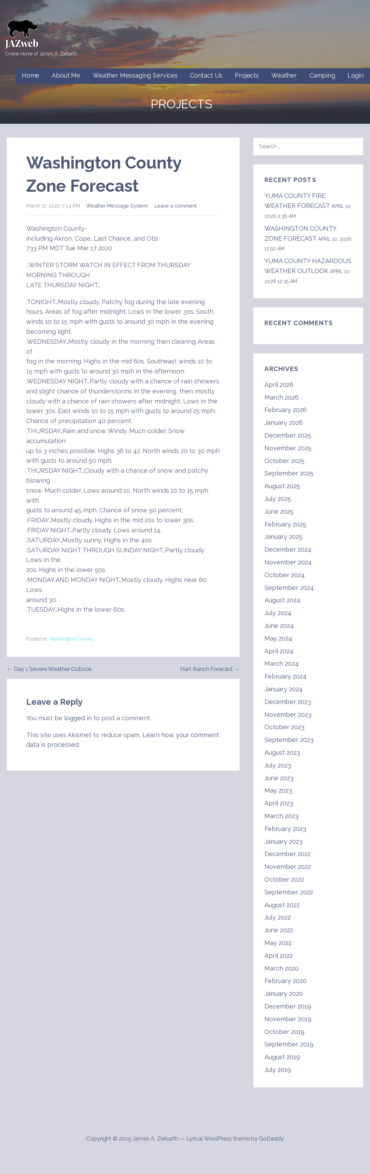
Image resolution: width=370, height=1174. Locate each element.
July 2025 (277, 498)
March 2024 (281, 663)
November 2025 (287, 448)
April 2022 (278, 955)
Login (356, 75)
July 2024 (277, 612)
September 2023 (288, 739)
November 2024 (288, 562)
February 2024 (285, 676)
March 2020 (281, 968)
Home (30, 75)
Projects (247, 75)
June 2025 (278, 511)
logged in (78, 718)
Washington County (71, 639)
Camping (322, 75)
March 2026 (281, 397)
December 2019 (287, 1006)
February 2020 (285, 980)
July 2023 (277, 765)
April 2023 (278, 803)
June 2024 (279, 625)
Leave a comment (175, 206)
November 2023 (287, 714)
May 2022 (278, 942)
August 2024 (282, 600)
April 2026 (278, 384)
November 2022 (287, 866)
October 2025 (284, 460)
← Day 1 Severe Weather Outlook (49, 669)
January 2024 (283, 689)
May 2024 (278, 638)
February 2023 (285, 828)
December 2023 (287, 701)
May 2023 (278, 790)
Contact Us (206, 75)
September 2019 (288, 1044)
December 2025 (287, 435)
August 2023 (282, 752)
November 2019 (287, 1019)
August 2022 (282, 905)
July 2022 (277, 917)
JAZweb (21, 43)
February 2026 (285, 409)
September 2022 (288, 892)
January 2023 (283, 841)
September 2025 (288, 473)
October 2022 (284, 879)
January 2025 (283, 536)
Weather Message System (117, 206)
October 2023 (284, 727)
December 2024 (287, 549)
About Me (66, 75)
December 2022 (287, 853)
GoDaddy (271, 1138)
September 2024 (289, 587)
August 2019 (282, 1057)
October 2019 (284, 1031)
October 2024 (284, 575)
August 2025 (282, 486)
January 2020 (283, 993)
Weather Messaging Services (135, 75)
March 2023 (281, 816)
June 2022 (278, 930)
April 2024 (278, 651)
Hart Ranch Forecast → (210, 669)
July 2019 (277, 1069)
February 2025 (285, 524)
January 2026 (283, 422)
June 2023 (278, 778)
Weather (284, 75)
